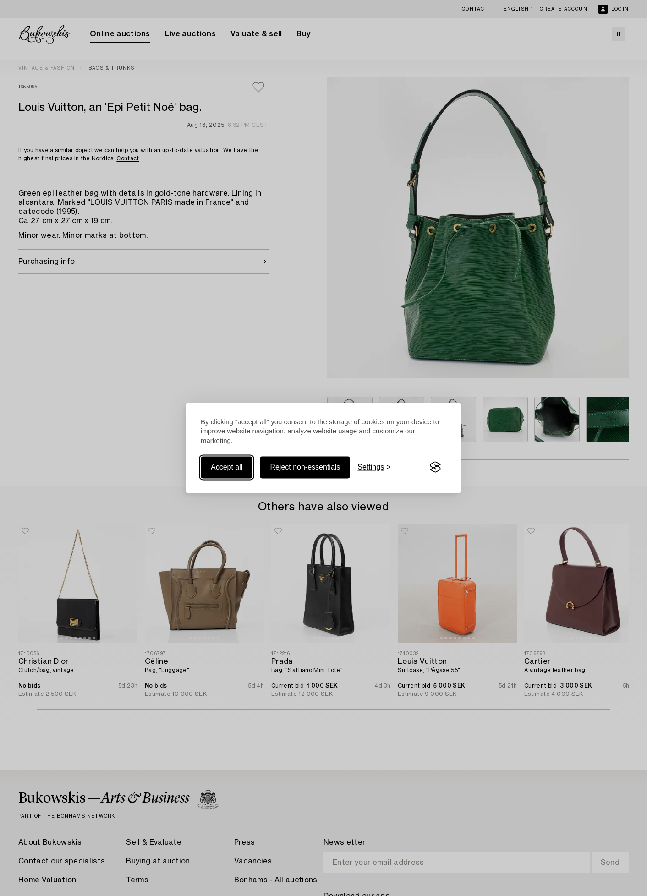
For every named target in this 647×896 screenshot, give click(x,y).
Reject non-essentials (305, 467)
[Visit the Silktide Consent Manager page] (435, 467)
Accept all (226, 467)
